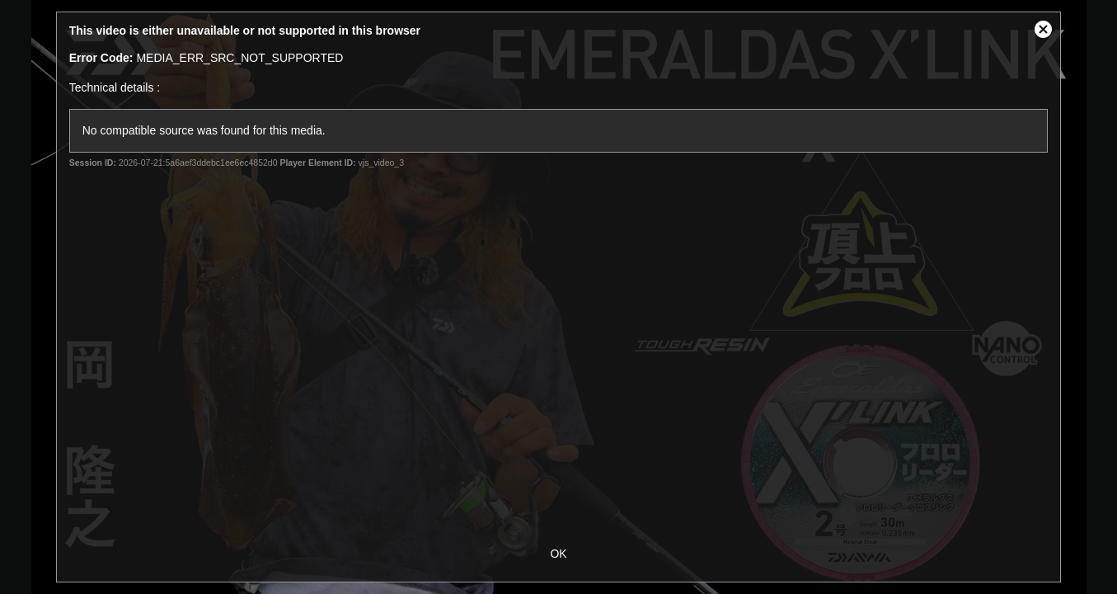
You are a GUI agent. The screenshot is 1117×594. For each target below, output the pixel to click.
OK (558, 553)
